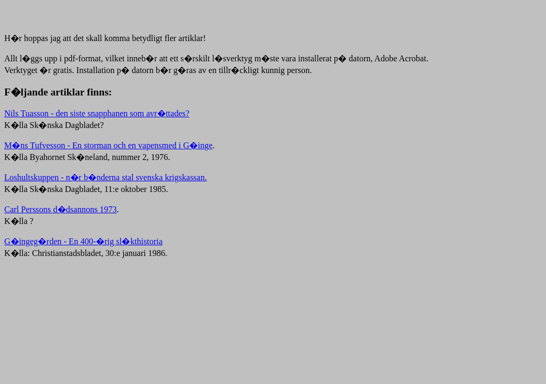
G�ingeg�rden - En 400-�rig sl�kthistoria (83, 241)
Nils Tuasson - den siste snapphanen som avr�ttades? (96, 113)
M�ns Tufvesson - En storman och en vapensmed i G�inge (108, 145)
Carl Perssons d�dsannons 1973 (60, 209)
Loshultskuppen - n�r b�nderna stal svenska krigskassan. (105, 177)
